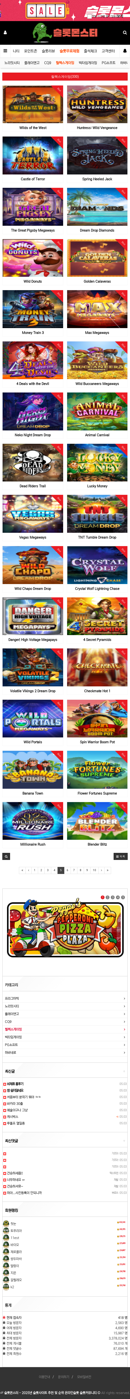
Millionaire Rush (32, 844)
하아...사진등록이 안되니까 (22, 1193)
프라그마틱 (12, 998)
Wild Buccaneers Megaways (97, 384)
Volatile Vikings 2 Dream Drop (32, 691)
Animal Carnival (97, 435)
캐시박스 (10, 1117)
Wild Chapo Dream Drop (32, 589)
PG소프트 (109, 63)
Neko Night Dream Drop (33, 435)
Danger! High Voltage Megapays (32, 640)
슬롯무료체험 (69, 51)
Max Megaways (97, 333)
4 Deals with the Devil (32, 384)
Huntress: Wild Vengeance (97, 128)
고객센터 (108, 51)
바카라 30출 (13, 1104)
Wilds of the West (32, 128)
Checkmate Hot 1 (97, 691)
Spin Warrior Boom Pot (97, 742)
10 (94, 870)
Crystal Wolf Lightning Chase (97, 589)
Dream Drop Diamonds (97, 230)
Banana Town (32, 793)
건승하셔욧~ (13, 1186)
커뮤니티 (12, 51)
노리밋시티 (12, 63)
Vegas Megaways (32, 537)
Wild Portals (33, 742)
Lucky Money (97, 486)
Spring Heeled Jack (97, 179)
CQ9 (47, 63)
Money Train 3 (33, 333)
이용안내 (44, 1377)
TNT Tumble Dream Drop (97, 537)
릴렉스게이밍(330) (65, 76)
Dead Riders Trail (33, 486)
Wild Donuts (33, 281)
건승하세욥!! (13, 1173)
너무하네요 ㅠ (14, 1180)
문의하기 (63, 1377)
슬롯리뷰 (48, 51)
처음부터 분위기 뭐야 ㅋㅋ (22, 1097)
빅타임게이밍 (88, 63)
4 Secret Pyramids (97, 640)
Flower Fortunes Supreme (97, 793)
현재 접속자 (14, 1318)
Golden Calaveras (97, 281)
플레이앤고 (32, 63)
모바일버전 (84, 1377)
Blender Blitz (97, 844)
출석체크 (90, 51)
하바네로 (10, 1053)
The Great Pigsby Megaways (33, 230)
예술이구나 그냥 (15, 1110)
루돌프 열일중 (14, 1123)
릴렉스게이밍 (65, 63)
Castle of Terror (33, 179)
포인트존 (30, 51)
